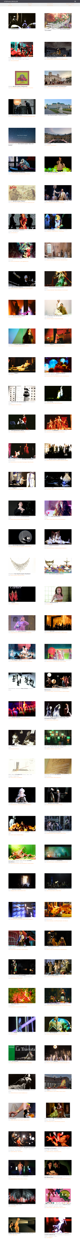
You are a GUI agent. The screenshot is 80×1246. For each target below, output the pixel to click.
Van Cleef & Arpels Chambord (22, 573)
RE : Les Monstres (57, 1118)
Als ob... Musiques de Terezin (27, 1147)
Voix (53, 487)
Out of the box (50, 5)
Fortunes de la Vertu (53, 946)
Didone (52, 344)
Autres (70, 5)
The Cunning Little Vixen (15, 1204)
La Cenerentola (65, 917)
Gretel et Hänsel (60, 373)
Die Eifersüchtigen (53, 172)
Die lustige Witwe (52, 57)
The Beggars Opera (16, 659)
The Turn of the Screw (24, 1090)
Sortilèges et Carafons (51, 1148)
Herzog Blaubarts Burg (17, 430)
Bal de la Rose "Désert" (19, 315)
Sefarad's (25, 1176)
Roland (56, 1061)
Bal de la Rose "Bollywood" (20, 86)
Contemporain (50, 3)
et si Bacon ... (58, 774)
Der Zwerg (50, 401)
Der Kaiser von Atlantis (53, 1004)
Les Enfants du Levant (55, 831)
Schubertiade (15, 29)
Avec (9, 60)
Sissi (48, 1090)
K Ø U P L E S (66, 1204)
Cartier (49, 143)
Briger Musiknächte (16, 57)
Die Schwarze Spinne (17, 287)
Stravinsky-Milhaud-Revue (56, 287)
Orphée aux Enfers (17, 258)
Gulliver (27, 831)
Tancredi (52, 631)
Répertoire (30, 3)
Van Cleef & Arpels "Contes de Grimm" (58, 115)
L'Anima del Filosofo (58, 659)
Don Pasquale (53, 1032)
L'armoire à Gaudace (18, 229)
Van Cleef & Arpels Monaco (56, 573)
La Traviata (15, 1061)
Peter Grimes (24, 688)
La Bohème (55, 430)
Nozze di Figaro (22, 803)
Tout (10, 3)
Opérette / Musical (70, 3)
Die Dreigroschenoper (19, 545)
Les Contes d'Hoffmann (18, 172)
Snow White (51, 229)
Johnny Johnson (15, 717)
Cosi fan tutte (51, 258)
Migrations (14, 745)
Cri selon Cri (18, 774)
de (19, 29)
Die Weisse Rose (49, 1177)
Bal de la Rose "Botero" (19, 201)
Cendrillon (60, 860)
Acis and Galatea (55, 516)
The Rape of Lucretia (27, 459)
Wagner (14, 487)
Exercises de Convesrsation (18, 401)
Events (30, 5)
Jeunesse (10, 5)
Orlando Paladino (17, 917)
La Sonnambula (25, 516)
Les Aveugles (22, 975)
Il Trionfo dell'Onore (19, 344)
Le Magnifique (12, 1118)
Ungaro (16, 373)
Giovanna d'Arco (52, 889)
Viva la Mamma (22, 631)
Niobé (15, 1032)
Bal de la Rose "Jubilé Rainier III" (57, 459)
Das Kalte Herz (15, 1004)
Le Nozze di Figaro (54, 201)
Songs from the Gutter (14, 1233)
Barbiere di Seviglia (53, 803)
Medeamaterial (54, 602)
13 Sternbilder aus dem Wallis (58, 745)
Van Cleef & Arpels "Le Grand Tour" (57, 86)
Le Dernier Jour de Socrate (54, 315)
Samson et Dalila (16, 889)
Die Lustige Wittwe (53, 975)
